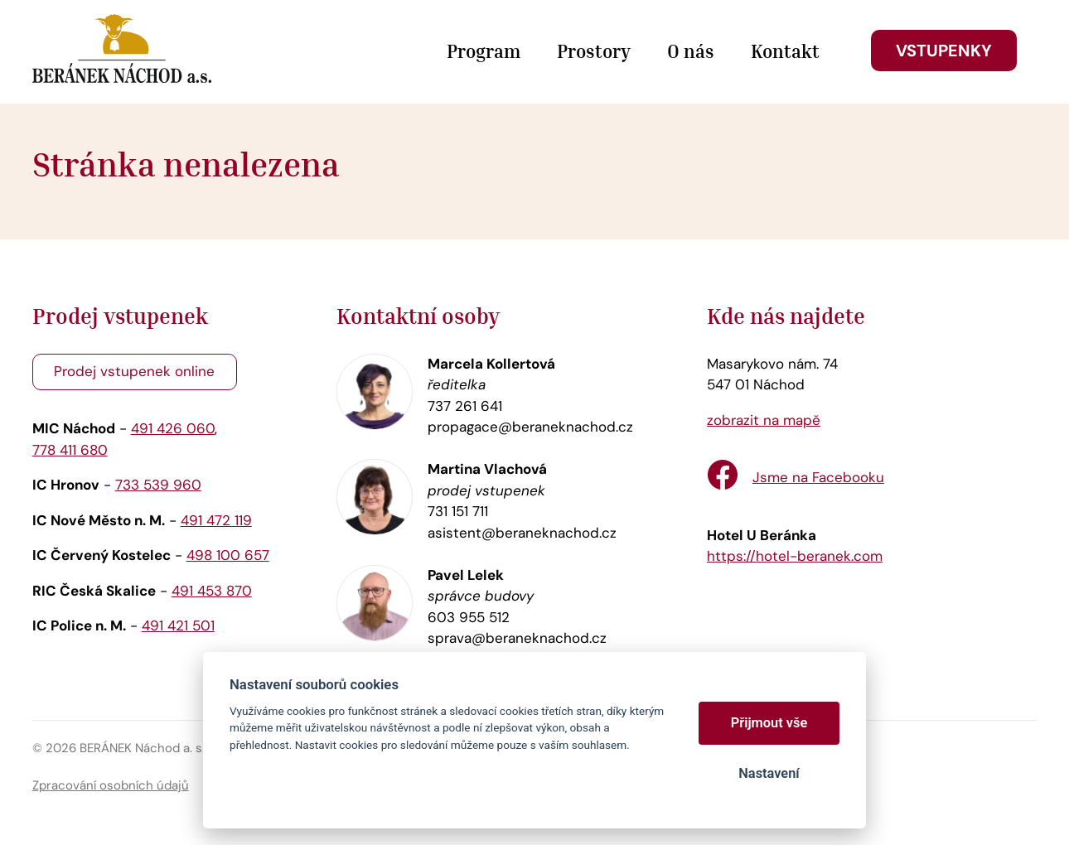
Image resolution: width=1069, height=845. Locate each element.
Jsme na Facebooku (818, 477)
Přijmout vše (769, 723)
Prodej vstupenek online (134, 371)
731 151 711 (458, 511)
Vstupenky (944, 50)
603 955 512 (469, 617)
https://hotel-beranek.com (795, 556)
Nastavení (768, 773)
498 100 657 (227, 555)
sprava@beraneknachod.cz (517, 638)
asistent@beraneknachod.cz (522, 533)
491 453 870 (212, 591)
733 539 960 (158, 485)
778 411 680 (70, 450)
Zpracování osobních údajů (110, 785)
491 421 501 (178, 625)
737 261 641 (465, 406)
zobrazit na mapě (763, 420)
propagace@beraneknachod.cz (530, 427)
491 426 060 (173, 428)
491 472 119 (216, 520)
